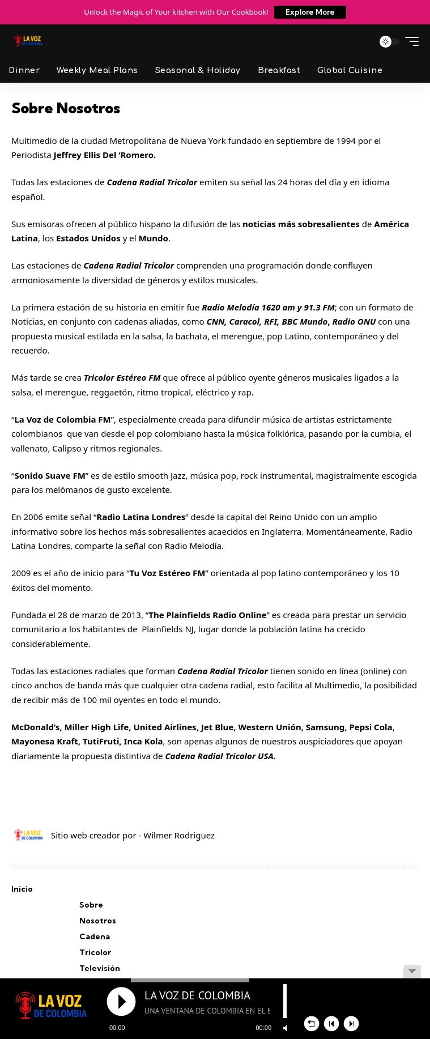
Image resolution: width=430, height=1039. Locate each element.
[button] (361, 41)
